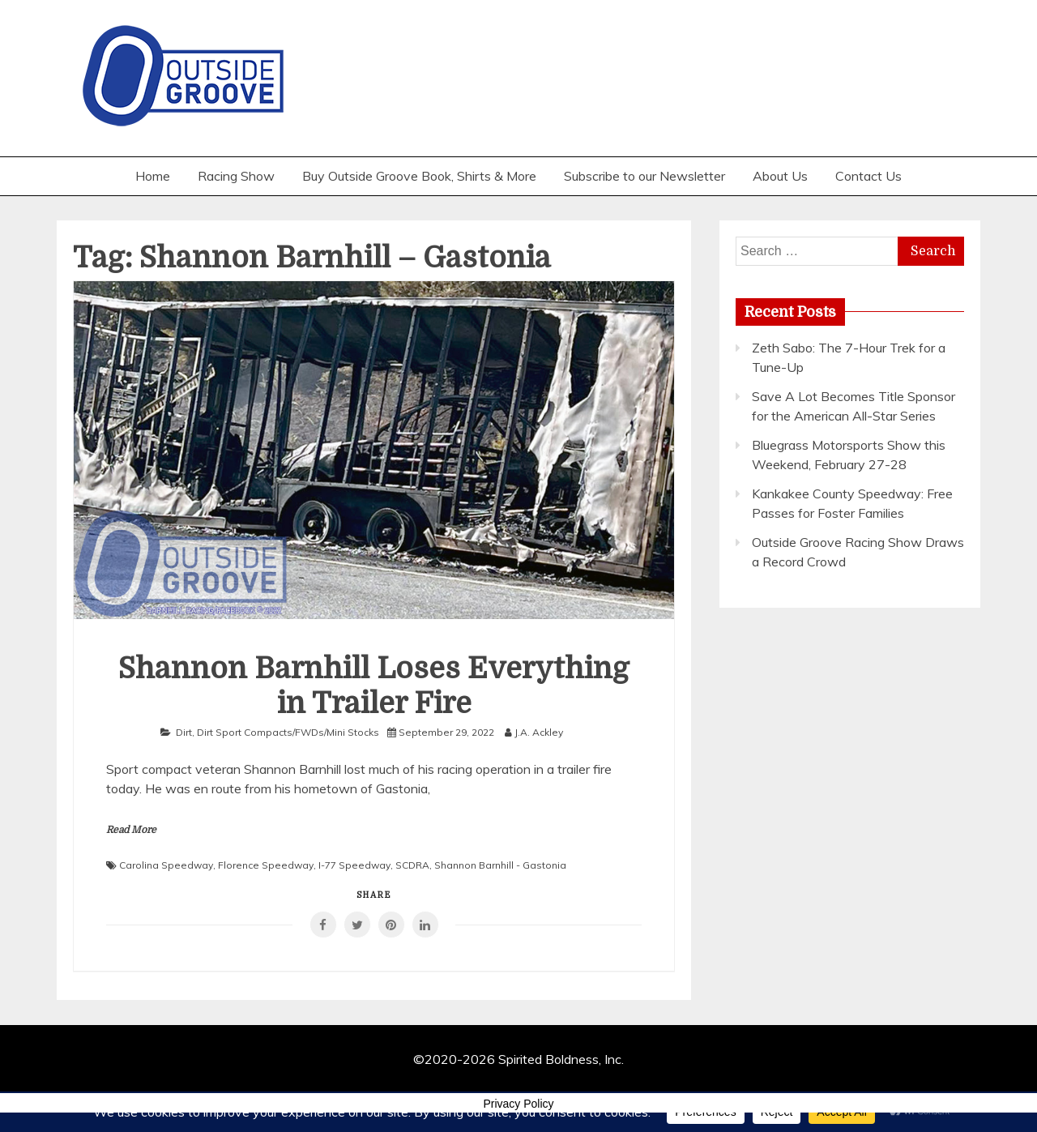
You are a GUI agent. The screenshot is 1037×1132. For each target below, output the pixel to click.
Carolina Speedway (166, 865)
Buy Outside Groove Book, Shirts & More (419, 176)
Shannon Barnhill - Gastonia (500, 865)
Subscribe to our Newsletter (644, 176)
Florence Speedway (266, 865)
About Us (780, 176)
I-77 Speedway (354, 865)
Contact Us (868, 176)
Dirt (184, 732)
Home (152, 176)
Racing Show (236, 176)
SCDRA (412, 865)
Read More (131, 829)
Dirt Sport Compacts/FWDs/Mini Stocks (288, 732)
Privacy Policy (518, 1103)
